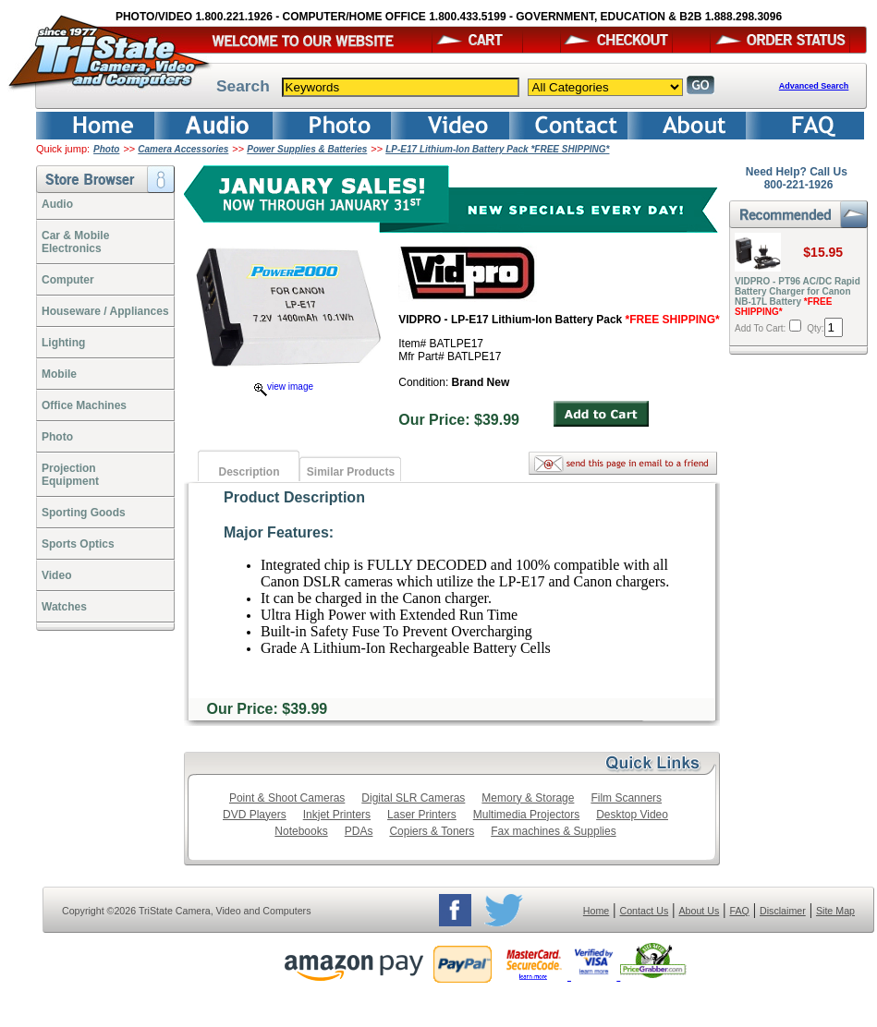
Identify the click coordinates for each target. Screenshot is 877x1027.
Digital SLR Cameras (413, 797)
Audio (57, 204)
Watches (64, 606)
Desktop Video (632, 814)
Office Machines (84, 405)
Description (248, 471)
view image (283, 386)
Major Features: (279, 532)
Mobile (59, 374)
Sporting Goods (84, 512)
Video (56, 575)
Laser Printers (422, 814)
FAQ (739, 910)
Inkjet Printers (337, 814)
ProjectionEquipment (70, 475)
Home (596, 910)
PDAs (359, 831)
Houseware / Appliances (105, 311)
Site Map (835, 910)
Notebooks (300, 831)
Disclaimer (783, 910)
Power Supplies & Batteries (307, 149)
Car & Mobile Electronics (75, 242)
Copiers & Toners (431, 831)
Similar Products (351, 471)
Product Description (294, 497)
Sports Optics (78, 544)
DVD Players (254, 814)
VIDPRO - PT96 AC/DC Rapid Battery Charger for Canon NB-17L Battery (797, 296)
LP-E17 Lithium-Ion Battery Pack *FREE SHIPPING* (497, 149)
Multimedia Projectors (526, 814)
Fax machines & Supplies (553, 831)
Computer (68, 279)
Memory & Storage (527, 797)
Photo (106, 149)
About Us (698, 910)
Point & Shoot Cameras (287, 797)
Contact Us (644, 910)
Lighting (63, 342)
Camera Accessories (183, 149)
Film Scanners (626, 797)
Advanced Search (814, 86)
